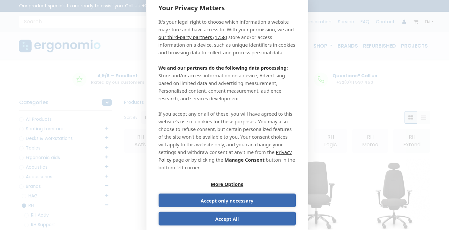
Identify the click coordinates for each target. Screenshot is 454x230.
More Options (191, 193)
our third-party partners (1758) (193, 44)
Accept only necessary (262, 193)
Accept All (227, 211)
